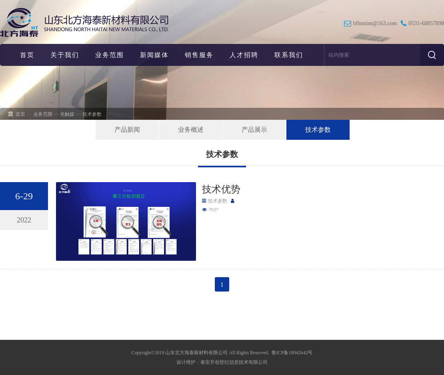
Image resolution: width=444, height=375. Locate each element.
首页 (27, 55)
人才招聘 (244, 55)
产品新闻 (127, 129)
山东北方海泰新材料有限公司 (196, 352)
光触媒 (67, 114)
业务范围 (109, 55)
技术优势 (221, 189)
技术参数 (318, 129)
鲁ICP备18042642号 (292, 352)
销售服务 (199, 55)
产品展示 (254, 129)
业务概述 (191, 129)
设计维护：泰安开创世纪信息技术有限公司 (222, 362)
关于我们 (64, 55)
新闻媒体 (154, 55)
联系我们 (288, 55)
